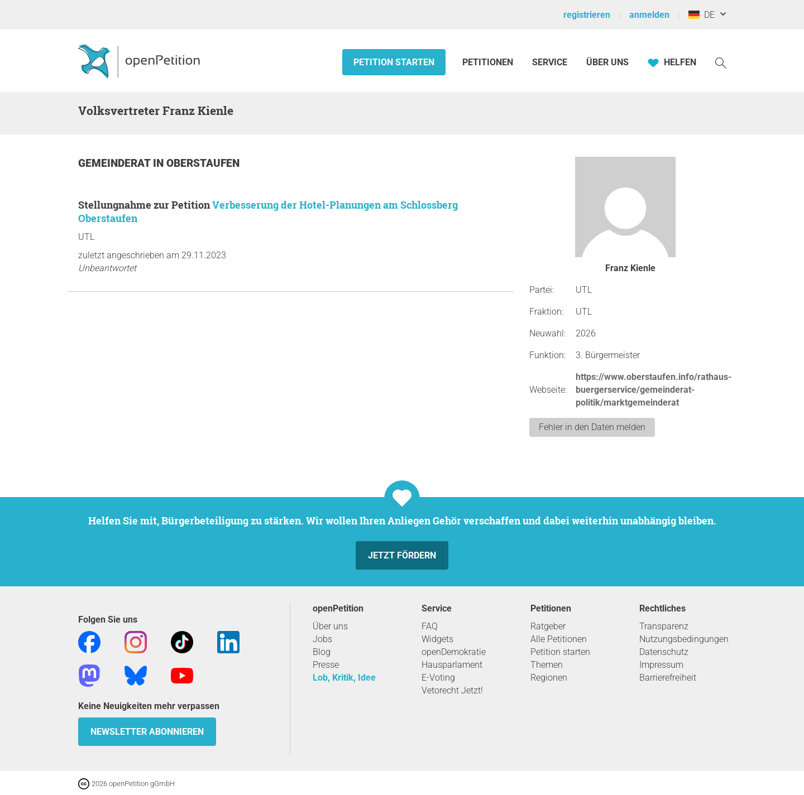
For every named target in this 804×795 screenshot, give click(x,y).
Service (549, 62)
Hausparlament (452, 664)
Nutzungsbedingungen (684, 639)
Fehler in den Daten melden (592, 427)
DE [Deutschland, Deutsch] (701, 14)
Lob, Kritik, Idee (344, 677)
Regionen (548, 677)
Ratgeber (548, 626)
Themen (546, 664)
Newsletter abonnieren (147, 731)
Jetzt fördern (402, 555)
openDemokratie (454, 652)
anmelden (649, 14)
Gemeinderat (115, 163)
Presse (326, 664)
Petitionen (488, 62)
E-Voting (438, 677)
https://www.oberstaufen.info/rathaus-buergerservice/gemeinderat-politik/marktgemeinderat (653, 390)
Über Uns (607, 62)
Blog (322, 652)
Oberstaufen (203, 163)
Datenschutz (663, 652)
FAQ (430, 626)
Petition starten (393, 62)
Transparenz (663, 626)
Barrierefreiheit (667, 677)
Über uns (330, 626)
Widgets (437, 639)
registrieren (586, 14)
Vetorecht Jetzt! (452, 690)
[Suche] (720, 62)
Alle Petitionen (558, 639)
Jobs (322, 639)
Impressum (661, 664)
